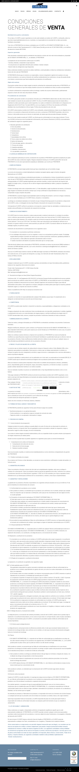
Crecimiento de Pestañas (23, 768)
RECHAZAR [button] (53, 387)
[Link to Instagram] (74, 1)
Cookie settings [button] (37, 387)
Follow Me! (17, 758)
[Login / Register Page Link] (63, 11)
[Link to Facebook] (72, 1)
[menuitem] (17, 11)
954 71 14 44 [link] (33, 757)
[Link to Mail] (76, 1)
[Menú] (76, 752)
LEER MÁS (39, 390)
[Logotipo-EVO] (39, 5)
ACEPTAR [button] (45, 387)
